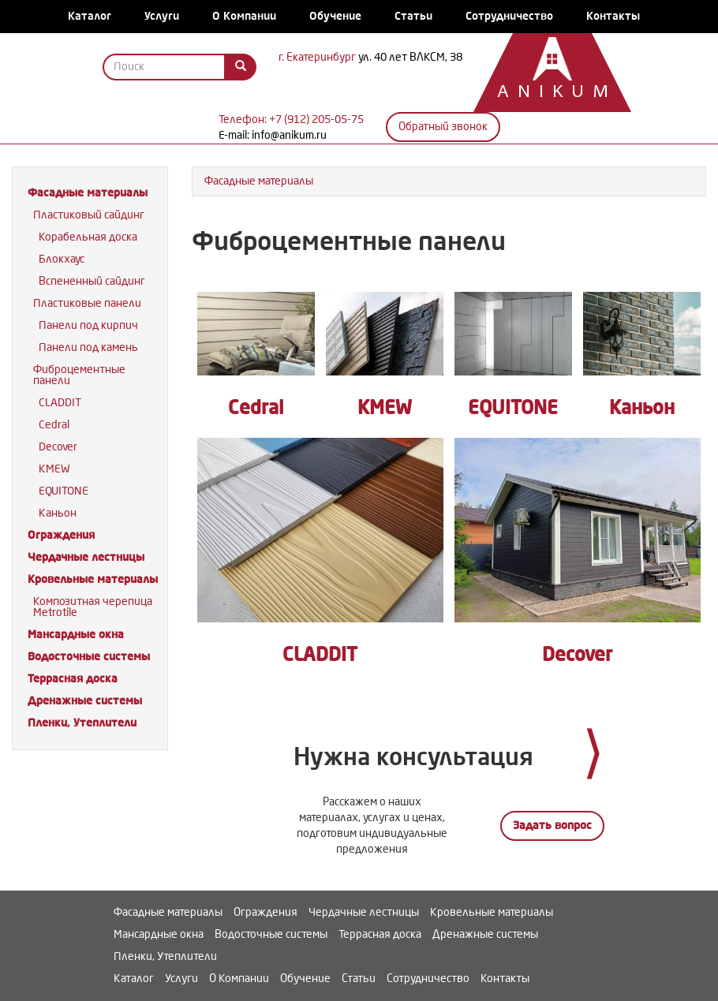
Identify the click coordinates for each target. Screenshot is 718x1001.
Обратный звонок (443, 127)
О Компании (244, 16)
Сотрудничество (509, 16)
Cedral (54, 425)
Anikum (544, 93)
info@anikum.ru (289, 135)
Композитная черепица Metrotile (92, 607)
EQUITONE (63, 491)
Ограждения (61, 535)
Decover (58, 447)
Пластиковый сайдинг (88, 215)
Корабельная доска (88, 237)
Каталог (89, 16)
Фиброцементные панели (79, 375)
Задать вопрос (552, 825)
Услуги (161, 16)
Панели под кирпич (88, 325)
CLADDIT (60, 403)
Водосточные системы (89, 657)
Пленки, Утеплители (82, 723)
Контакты (613, 16)
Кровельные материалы (93, 579)
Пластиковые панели (87, 303)
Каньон (58, 513)
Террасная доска (73, 679)
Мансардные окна (76, 635)
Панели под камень (88, 347)
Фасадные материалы (88, 193)
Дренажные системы (85, 701)
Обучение (335, 16)
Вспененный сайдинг (92, 281)
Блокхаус (61, 259)
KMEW (54, 469)
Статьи (413, 16)
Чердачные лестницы (86, 557)
